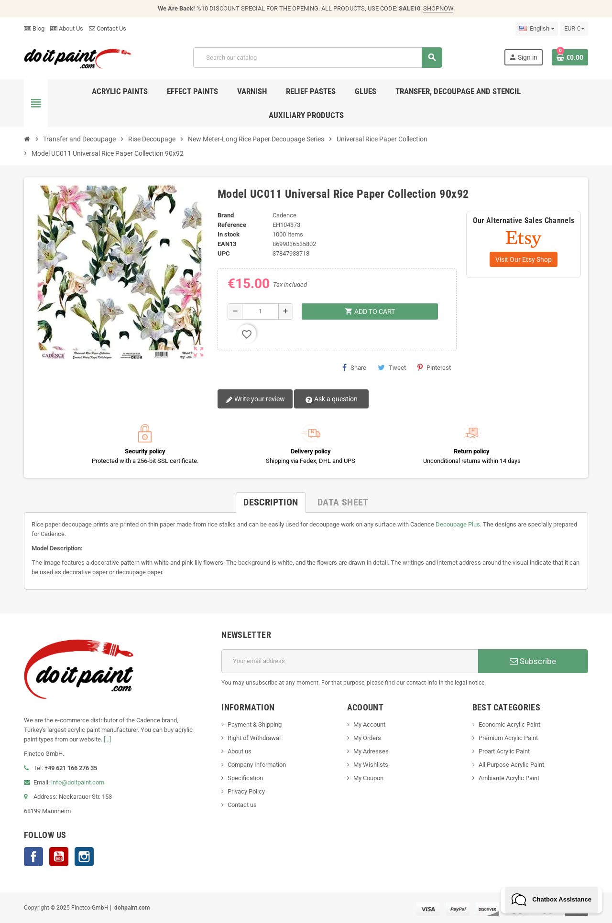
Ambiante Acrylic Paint (509, 778)
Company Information (257, 764)
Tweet (392, 367)
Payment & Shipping (255, 724)
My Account (369, 724)
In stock (229, 234)
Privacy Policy (246, 791)
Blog (34, 28)
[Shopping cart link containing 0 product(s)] (570, 57)
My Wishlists (370, 764)
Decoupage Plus (458, 524)
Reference (232, 224)
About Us (66, 28)
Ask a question (331, 399)
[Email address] (349, 661)
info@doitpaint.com (77, 782)
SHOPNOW (438, 8)
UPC (224, 253)
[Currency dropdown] (574, 28)
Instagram (84, 856)
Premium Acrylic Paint (508, 737)
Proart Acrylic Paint (504, 751)
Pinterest (434, 367)
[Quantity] (260, 311)
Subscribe (533, 661)
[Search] (317, 57)
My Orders (367, 737)
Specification (245, 778)
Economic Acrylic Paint (509, 724)
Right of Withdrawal (254, 737)
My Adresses (371, 751)
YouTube (58, 856)
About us (239, 751)
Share (354, 367)
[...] (107, 739)
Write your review (255, 399)
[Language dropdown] (536, 28)
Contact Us (107, 28)
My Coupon (368, 778)
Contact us (242, 804)
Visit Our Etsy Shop (523, 259)
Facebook (33, 856)
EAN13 (227, 243)
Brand (226, 215)
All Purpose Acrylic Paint (511, 764)
